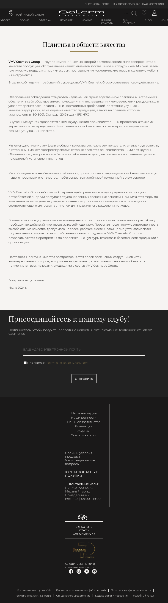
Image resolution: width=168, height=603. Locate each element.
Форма (25, 20)
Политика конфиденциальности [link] (131, 590)
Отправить (84, 379)
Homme (87, 20)
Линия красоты (107, 22)
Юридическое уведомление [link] (73, 595)
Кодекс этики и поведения (111, 595)
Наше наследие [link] (83, 413)
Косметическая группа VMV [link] (34, 590)
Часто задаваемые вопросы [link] (80, 462)
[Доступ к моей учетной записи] (154, 13)
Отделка (45, 20)
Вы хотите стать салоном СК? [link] (84, 530)
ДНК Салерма (129, 22)
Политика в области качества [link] (32, 595)
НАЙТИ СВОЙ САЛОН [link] (30, 14)
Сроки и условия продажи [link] (78, 454)
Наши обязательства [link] (83, 422)
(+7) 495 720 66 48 (79, 488)
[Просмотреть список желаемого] (144, 13)
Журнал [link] (83, 430)
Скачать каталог (84, 435)
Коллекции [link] (84, 426)
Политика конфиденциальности (66, 362)
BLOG (148, 20)
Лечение (66, 20)
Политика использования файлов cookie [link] (81, 590)
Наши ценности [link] (83, 417)
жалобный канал (143, 595)
